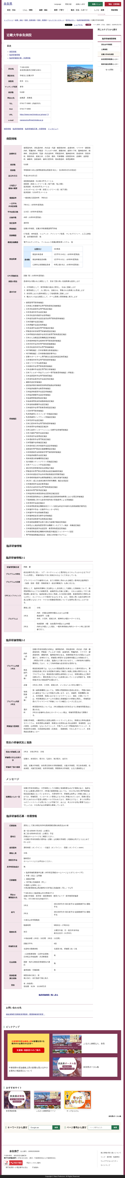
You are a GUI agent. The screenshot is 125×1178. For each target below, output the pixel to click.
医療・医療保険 (30, 20)
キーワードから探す (17, 1127)
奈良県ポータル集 (115, 1116)
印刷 (89, 24)
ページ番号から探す (77, 1127)
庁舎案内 (35, 1167)
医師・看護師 (42, 20)
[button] (56, 4)
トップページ (8, 20)
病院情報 (12, 52)
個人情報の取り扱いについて (111, 1153)
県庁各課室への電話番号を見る (17, 1167)
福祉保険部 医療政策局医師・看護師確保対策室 (25, 1014)
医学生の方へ (70, 20)
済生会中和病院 (106, 44)
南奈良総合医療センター (109, 64)
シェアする (78, 25)
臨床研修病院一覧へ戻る (48, 995)
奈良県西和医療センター (109, 59)
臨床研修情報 (14, 55)
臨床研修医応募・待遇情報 (19, 58)
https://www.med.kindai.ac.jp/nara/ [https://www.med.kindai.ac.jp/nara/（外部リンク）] (33, 114)
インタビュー (53, 129)
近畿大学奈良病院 (107, 54)
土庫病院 (104, 49)
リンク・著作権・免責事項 (110, 1157)
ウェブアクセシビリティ (109, 1161)
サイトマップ (105, 1165)
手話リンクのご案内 (33, 1163)
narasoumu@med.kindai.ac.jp (31, 120)
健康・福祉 (19, 20)
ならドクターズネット (56, 20)
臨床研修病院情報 (83, 20)
